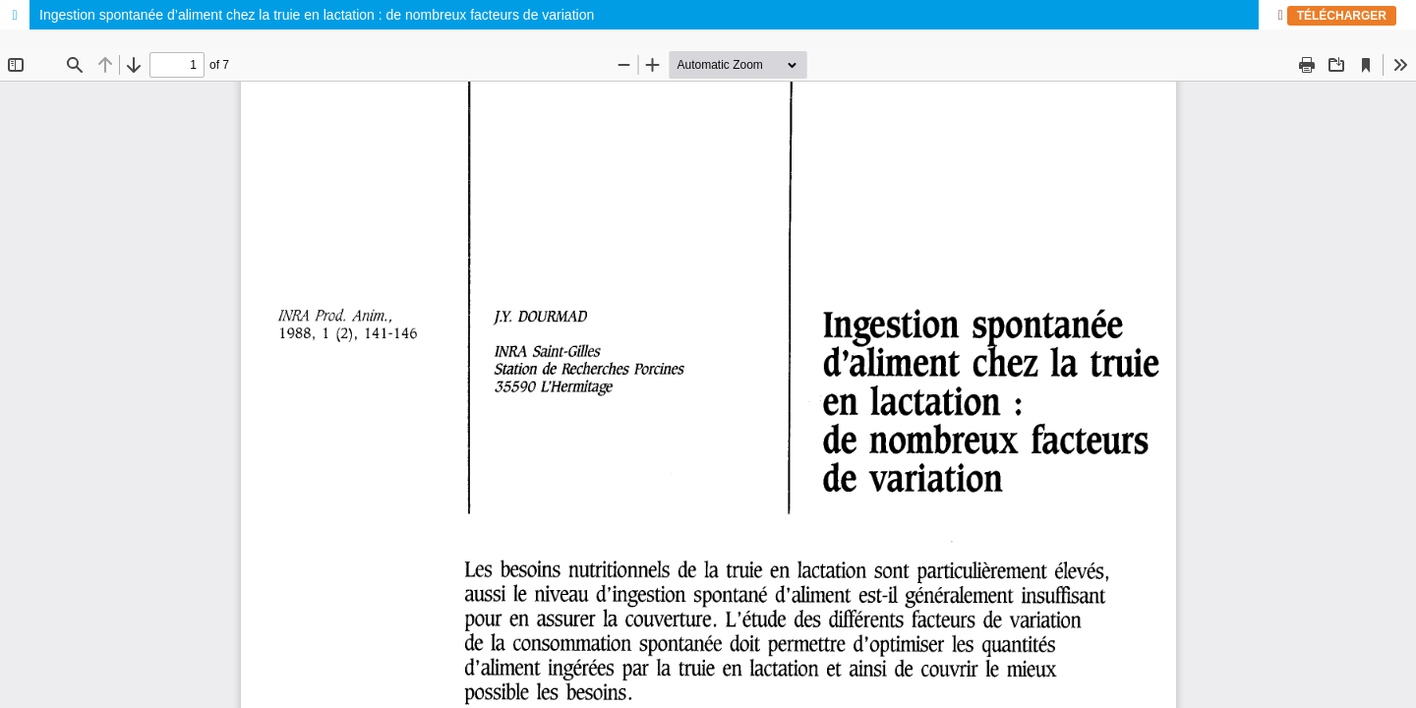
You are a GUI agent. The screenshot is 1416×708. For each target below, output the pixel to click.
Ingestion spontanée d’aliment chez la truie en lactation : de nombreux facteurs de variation (316, 15)
